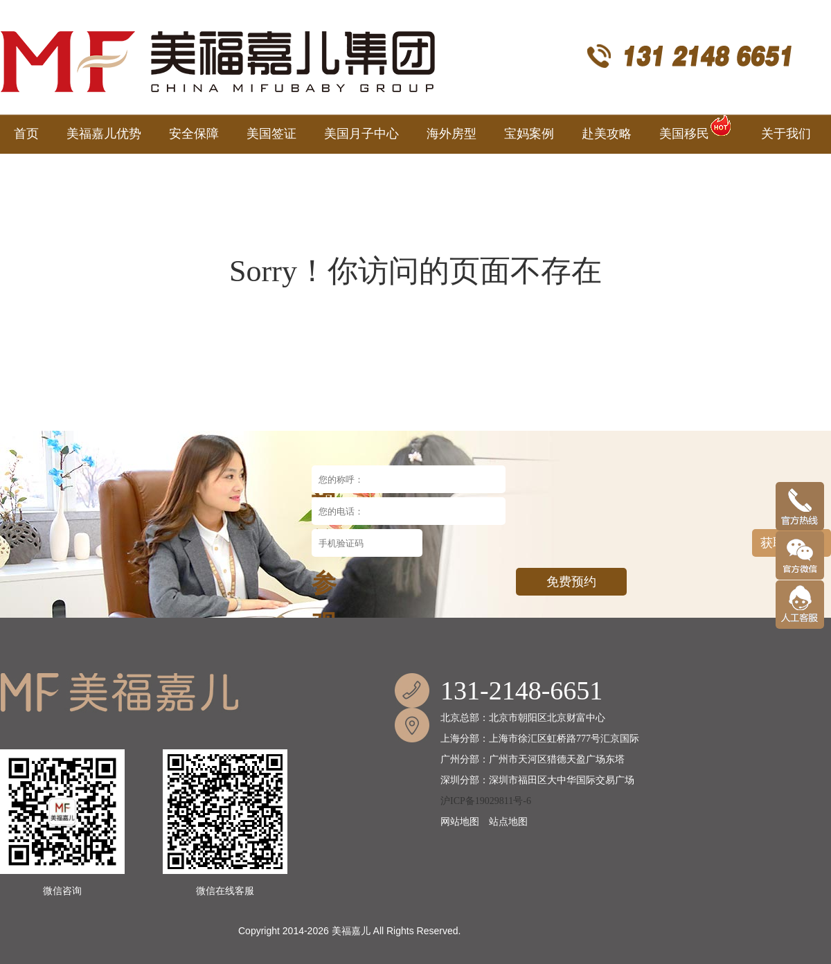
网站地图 (459, 821)
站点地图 (508, 821)
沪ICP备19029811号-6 (485, 801)
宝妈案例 (529, 134)
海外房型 (451, 134)
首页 (26, 134)
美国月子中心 (361, 134)
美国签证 (271, 134)
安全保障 (194, 134)
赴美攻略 (607, 134)
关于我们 (786, 134)
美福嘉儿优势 (103, 134)
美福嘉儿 (351, 930)
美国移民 (696, 127)
